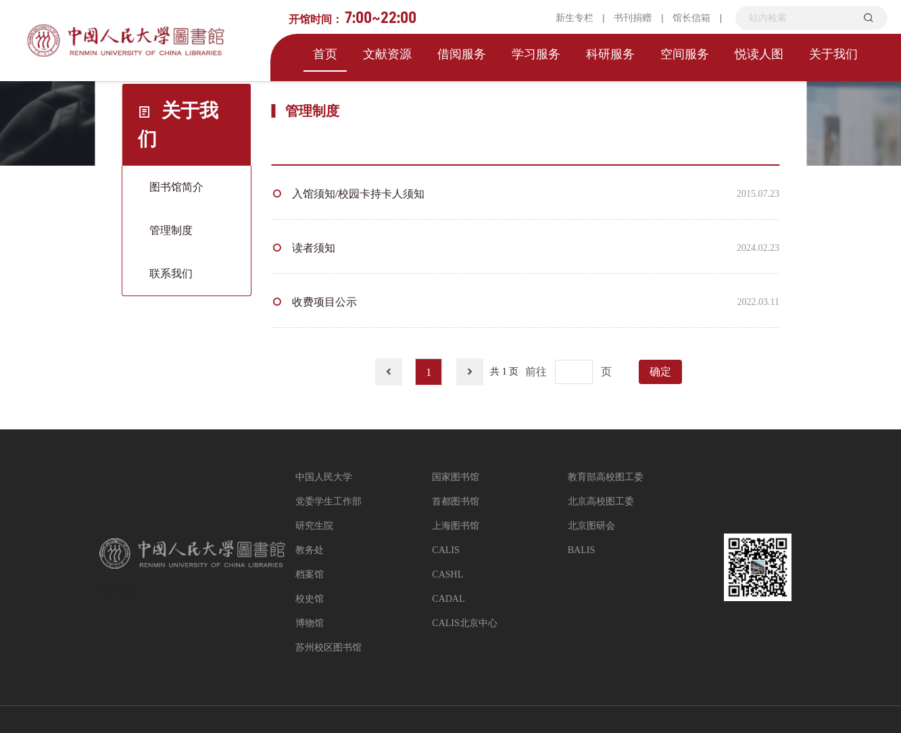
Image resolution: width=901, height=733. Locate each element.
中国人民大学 (323, 477)
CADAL (448, 599)
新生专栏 (574, 18)
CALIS (445, 550)
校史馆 (309, 599)
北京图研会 (591, 526)
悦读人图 (759, 54)
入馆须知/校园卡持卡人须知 (358, 193)
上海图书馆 (455, 526)
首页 (325, 54)
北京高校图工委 (601, 501)
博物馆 (309, 623)
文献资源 (387, 54)
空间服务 (684, 54)
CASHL (447, 574)
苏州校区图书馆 (328, 647)
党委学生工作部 (328, 501)
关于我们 (833, 54)
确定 (660, 371)
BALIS (581, 550)
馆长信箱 (691, 18)
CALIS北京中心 (464, 623)
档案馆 (309, 574)
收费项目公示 (324, 302)
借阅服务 (461, 54)
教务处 (309, 550)
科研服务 (610, 54)
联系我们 (171, 273)
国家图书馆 (455, 477)
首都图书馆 (455, 501)
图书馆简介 (176, 187)
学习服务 (536, 54)
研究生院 (314, 526)
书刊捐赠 (633, 18)
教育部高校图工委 (605, 477)
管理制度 (171, 230)
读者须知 (313, 248)
